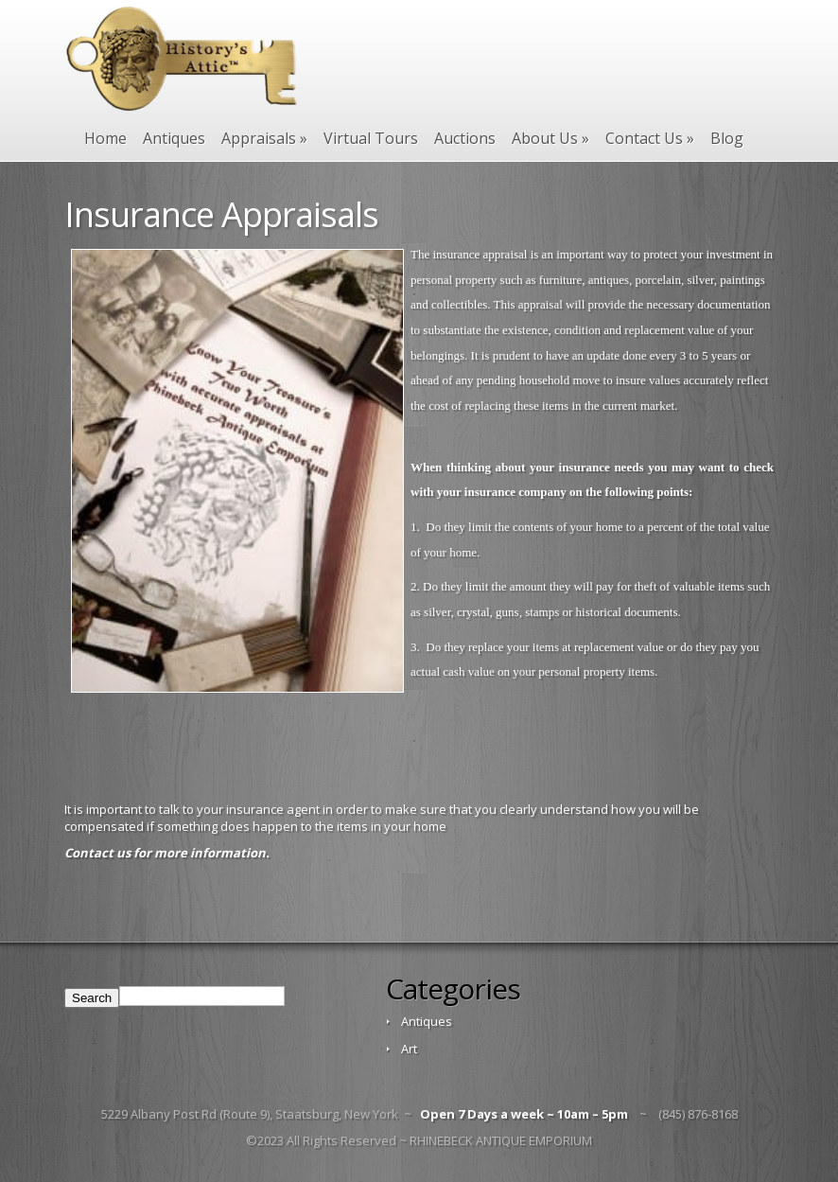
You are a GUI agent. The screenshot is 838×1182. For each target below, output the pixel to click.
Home (105, 139)
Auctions (465, 139)
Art (409, 1048)
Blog (726, 139)
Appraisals (264, 139)
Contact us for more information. (167, 852)
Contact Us (649, 139)
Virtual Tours (370, 139)
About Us (550, 139)
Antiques (174, 139)
